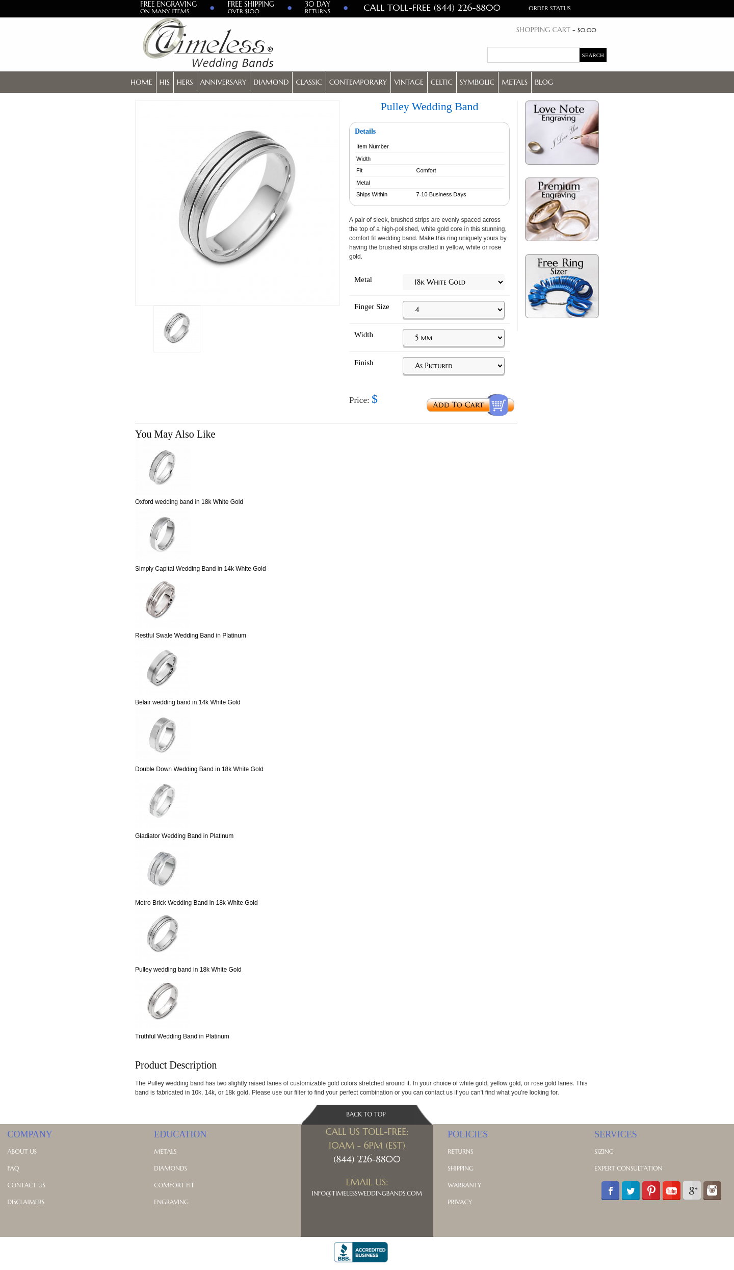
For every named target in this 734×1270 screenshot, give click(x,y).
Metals (515, 82)
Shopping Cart (543, 29)
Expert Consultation (628, 1168)
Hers (185, 82)
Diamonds (170, 1168)
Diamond (271, 82)
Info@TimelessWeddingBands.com (367, 1193)
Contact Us (26, 1185)
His (165, 82)
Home (141, 82)
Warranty (464, 1185)
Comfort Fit (174, 1185)
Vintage (409, 82)
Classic (309, 82)
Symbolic (477, 82)
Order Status (550, 8)
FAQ (13, 1168)
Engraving (171, 1202)
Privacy (460, 1202)
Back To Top (366, 1114)
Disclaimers (25, 1202)
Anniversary (223, 82)
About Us (22, 1151)
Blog (544, 82)
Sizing (603, 1151)
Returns (460, 1151)
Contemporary (358, 82)
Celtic (442, 82)
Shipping (461, 1168)
